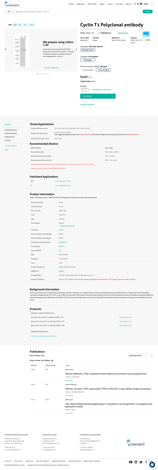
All (15, 25)
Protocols (8, 140)
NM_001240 (63, 242)
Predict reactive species (67, 226)
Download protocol (125, 317)
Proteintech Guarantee (87, 104)
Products (71, 4)
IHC (25, 25)
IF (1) (42, 355)
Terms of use (29, 461)
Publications (105, 33)
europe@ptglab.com (48, 449)
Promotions (119, 4)
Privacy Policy (18, 461)
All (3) (32, 355)
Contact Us (8, 461)
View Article (69, 380)
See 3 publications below (63, 181)
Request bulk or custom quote (101, 89)
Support (102, 4)
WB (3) (37, 355)
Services (110, 4)
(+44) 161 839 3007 (48, 447)
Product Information (11, 133)
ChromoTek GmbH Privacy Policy (15, 465)
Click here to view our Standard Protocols (44, 336)
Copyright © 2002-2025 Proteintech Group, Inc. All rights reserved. (48, 465)
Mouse (38, 360)
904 (60, 250)
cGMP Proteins (92, 4)
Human (32, 360)
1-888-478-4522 (10, 447)
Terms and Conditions (42, 461)
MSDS (6, 150)
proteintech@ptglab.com (12, 449)
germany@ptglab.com (87, 449)
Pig (52, 360)
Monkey (47, 360)
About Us (128, 4)
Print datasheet (11, 146)
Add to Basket (87, 96)
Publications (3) (9, 137)
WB (20, 25)
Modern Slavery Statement (92, 461)
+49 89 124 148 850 (86, 447)
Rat (42, 360)
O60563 (61, 271)
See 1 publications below (63, 185)
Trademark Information (59, 461)
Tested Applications (11, 130)
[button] (152, 464)
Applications (81, 4)
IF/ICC (32, 25)
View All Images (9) (51, 68)
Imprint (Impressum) (74, 461)
